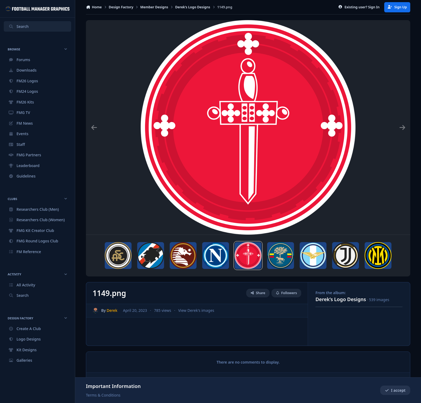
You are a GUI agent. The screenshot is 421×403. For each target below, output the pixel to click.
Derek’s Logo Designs (340, 299)
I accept (395, 390)
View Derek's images (196, 310)
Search (18, 26)
